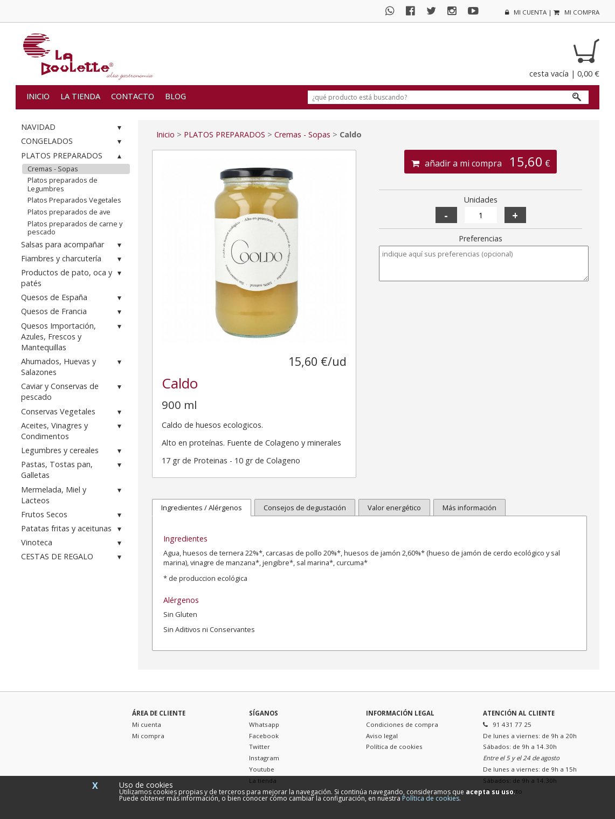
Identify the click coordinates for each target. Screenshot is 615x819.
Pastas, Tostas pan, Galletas (73, 469)
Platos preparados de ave (68, 212)
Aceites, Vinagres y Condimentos (73, 430)
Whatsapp (264, 724)
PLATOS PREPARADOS (73, 156)
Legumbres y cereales (73, 450)
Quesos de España (73, 297)
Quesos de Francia (73, 311)
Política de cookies (394, 746)
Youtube (261, 769)
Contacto (132, 96)
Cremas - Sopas (52, 168)
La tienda (80, 96)
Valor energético (394, 507)
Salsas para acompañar (73, 245)
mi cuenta (526, 12)
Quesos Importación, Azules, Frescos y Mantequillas (73, 336)
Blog (175, 96)
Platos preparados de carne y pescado (74, 228)
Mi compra (148, 736)
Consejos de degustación (305, 507)
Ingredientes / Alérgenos (201, 507)
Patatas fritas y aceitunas (73, 529)
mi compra (576, 12)
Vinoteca (73, 543)
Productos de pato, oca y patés (73, 277)
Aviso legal (382, 736)
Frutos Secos (73, 514)
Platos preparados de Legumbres (62, 184)
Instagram (264, 758)
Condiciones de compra (402, 724)
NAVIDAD (73, 127)
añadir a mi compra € (480, 161)
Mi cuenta (146, 724)
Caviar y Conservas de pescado (73, 391)
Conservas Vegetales (73, 412)
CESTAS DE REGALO (73, 557)
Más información (469, 507)
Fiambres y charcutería (73, 259)
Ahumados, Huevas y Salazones (73, 366)
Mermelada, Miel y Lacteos (73, 494)
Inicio (38, 96)
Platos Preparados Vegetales (74, 200)
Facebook (264, 736)
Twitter (259, 746)
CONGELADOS (73, 141)
